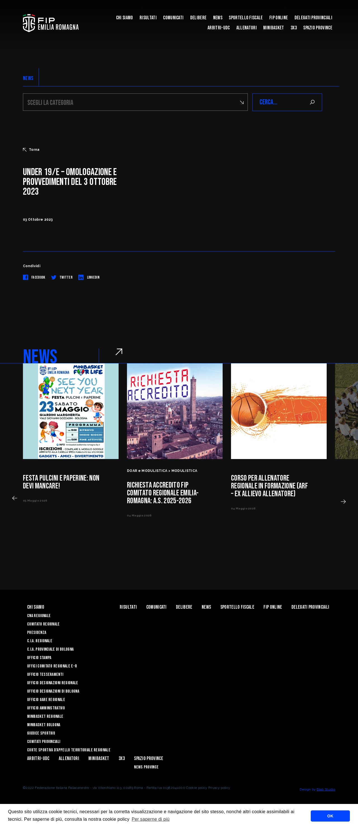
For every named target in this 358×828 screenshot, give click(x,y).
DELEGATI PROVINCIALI (313, 18)
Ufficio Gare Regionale (46, 699)
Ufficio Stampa (39, 657)
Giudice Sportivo (41, 733)
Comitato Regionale (43, 624)
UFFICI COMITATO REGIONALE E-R (52, 666)
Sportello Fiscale (246, 18)
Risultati (148, 18)
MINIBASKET (273, 28)
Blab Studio (326, 789)
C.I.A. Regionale (39, 641)
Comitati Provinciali (43, 741)
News (217, 18)
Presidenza (36, 632)
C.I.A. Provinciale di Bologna (50, 649)
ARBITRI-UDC (219, 28)
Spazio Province (317, 28)
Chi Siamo (124, 18)
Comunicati (173, 18)
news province (146, 767)
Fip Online (278, 18)
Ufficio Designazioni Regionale (52, 683)
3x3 (294, 28)
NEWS (28, 78)
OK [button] (330, 816)
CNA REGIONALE (39, 615)
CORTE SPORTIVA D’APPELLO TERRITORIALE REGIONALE (68, 750)
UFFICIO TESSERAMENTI (45, 674)
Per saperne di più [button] (151, 819)
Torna (31, 150)
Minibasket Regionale (45, 716)
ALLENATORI (246, 28)
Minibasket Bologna (43, 725)
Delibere (198, 18)
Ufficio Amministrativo (46, 708)
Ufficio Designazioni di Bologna (53, 691)
